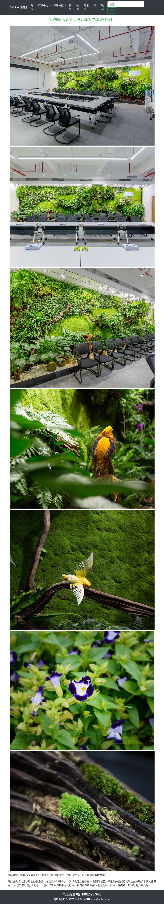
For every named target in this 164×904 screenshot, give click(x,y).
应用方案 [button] (58, 5)
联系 (102, 7)
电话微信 (71, 894)
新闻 (70, 7)
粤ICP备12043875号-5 (66, 899)
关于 (95, 7)
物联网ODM (18, 7)
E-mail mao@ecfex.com (95, 899)
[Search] (125, 4)
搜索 (112, 10)
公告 (77, 7)
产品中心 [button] (43, 5)
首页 (34, 7)
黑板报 (86, 7)
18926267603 (91, 894)
